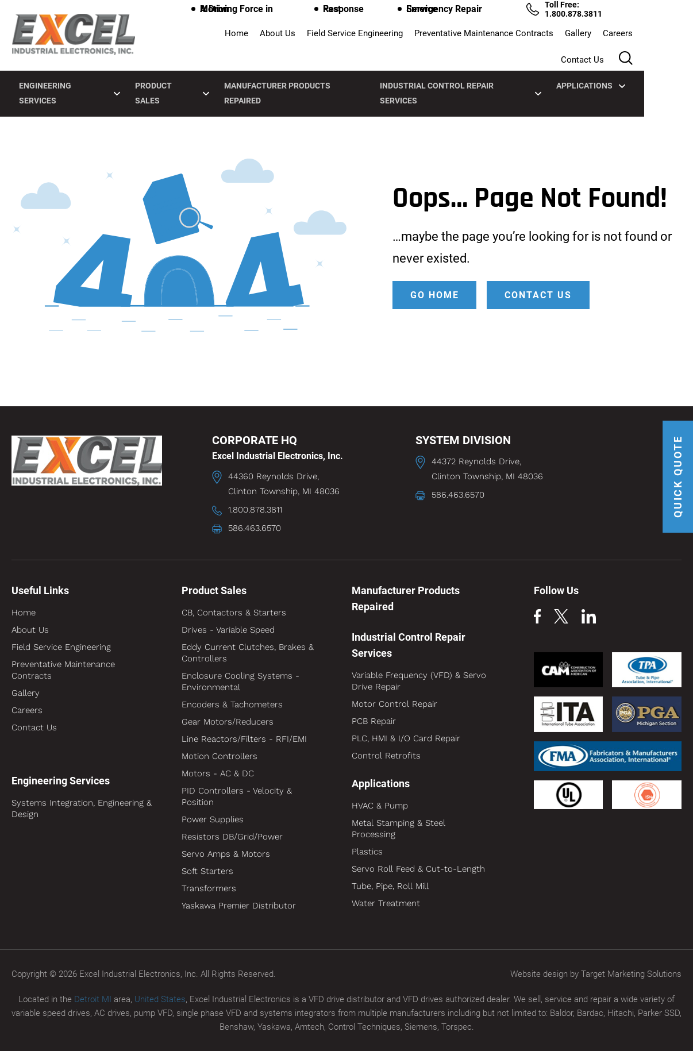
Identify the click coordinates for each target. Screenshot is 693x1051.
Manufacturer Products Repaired (319, 70)
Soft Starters (207, 871)
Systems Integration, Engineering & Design (81, 808)
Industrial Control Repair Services (489, 70)
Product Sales (194, 70)
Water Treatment (386, 903)
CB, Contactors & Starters (234, 612)
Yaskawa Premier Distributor (239, 905)
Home (202, 38)
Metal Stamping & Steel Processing (398, 829)
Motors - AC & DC (218, 773)
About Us (243, 38)
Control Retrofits (386, 755)
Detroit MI (92, 999)
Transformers (209, 888)
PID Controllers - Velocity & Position (237, 796)
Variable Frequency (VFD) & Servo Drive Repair (419, 681)
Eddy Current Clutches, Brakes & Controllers (248, 653)
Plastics (367, 851)
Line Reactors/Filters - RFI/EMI (244, 739)
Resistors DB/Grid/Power (232, 836)
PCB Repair (374, 721)
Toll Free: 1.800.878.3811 (613, 14)
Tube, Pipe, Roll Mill (390, 886)
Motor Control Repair (394, 704)
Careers (583, 38)
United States (160, 999)
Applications (621, 70)
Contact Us (631, 38)
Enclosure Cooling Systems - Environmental (240, 681)
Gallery (543, 38)
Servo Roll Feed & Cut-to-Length (418, 869)
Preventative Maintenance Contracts (449, 38)
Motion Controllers (219, 756)
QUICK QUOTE (677, 478)
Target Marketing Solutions (631, 974)
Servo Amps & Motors (226, 854)
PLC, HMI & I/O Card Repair (406, 738)
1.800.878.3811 (255, 510)
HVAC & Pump (380, 805)
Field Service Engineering (320, 38)
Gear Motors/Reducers (228, 722)
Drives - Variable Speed (228, 630)
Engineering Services (89, 70)
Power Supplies (213, 819)
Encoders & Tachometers (232, 704)
